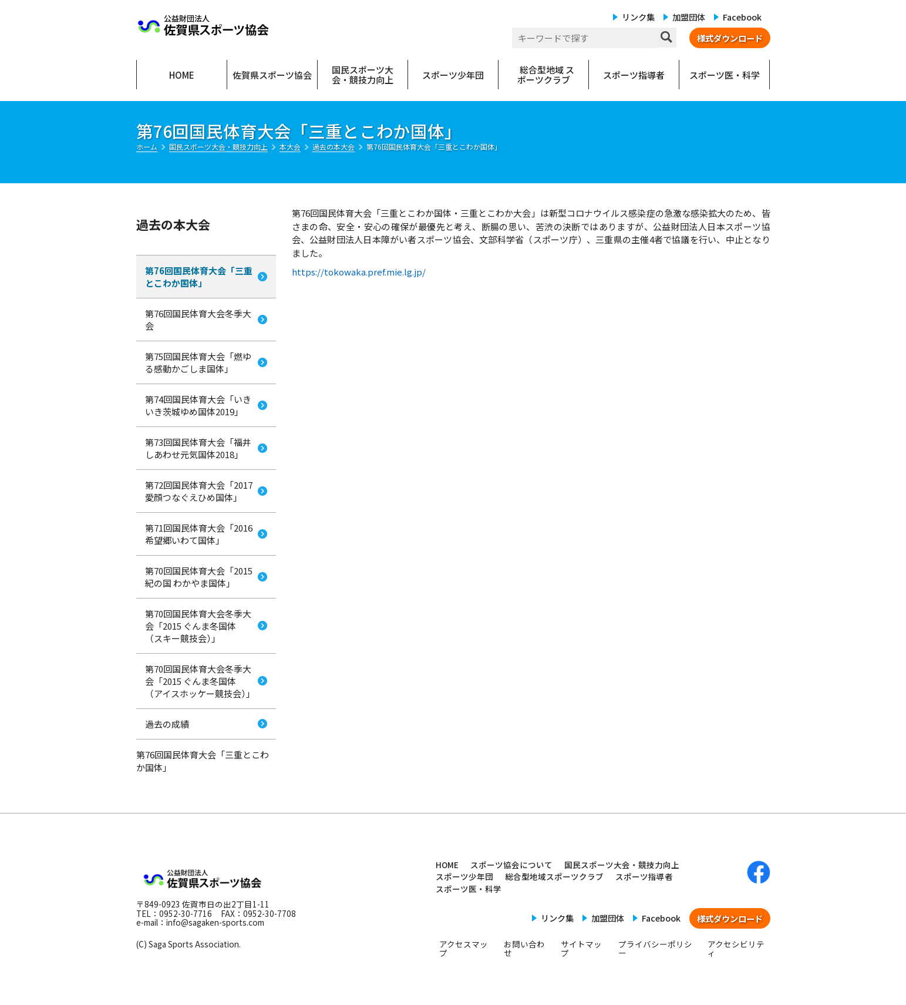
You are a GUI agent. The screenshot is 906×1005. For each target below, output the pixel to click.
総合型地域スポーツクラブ (554, 876)
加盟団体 (688, 17)
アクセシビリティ (736, 948)
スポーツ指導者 (644, 876)
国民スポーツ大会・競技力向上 (621, 864)
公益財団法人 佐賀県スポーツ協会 (203, 25)
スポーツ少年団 (464, 876)
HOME (447, 864)
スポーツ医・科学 (468, 889)
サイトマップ (581, 948)
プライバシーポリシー (655, 948)
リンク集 (638, 17)
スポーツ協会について (511, 864)
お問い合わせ (524, 948)
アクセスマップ (463, 948)
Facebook (742, 17)
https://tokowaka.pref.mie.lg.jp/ (359, 271)
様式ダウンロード (730, 38)
